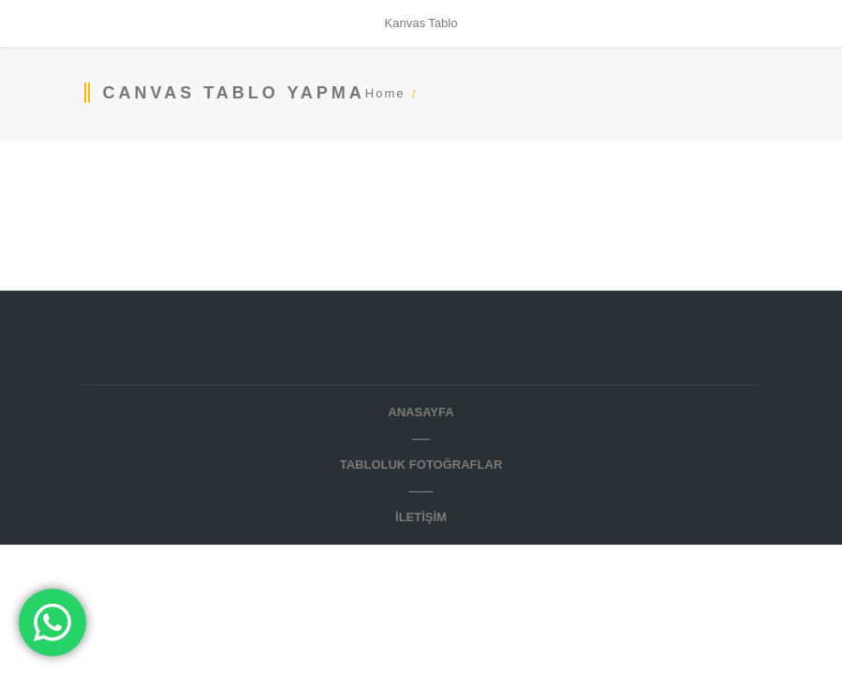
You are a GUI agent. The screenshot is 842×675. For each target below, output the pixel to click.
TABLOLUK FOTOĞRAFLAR (421, 465)
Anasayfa (420, 412)
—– (420, 438)
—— (421, 491)
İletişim (421, 517)
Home (385, 93)
